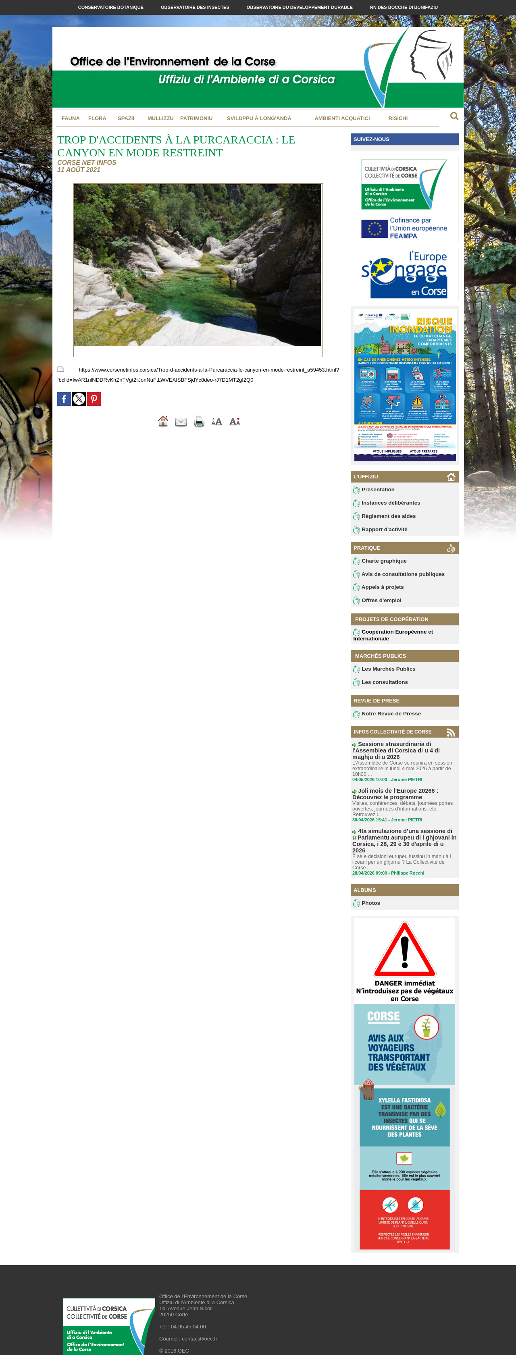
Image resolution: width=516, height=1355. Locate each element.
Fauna (71, 118)
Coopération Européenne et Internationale (389, 638)
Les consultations (378, 686)
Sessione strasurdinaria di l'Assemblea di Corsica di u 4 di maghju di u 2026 (403, 750)
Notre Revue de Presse (384, 718)
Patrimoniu (196, 118)
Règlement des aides (382, 517)
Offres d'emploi (375, 604)
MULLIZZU (161, 118)
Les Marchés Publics (382, 672)
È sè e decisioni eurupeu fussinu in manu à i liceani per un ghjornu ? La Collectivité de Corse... (399, 848)
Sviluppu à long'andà (259, 118)
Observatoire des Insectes (196, 7)
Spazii (126, 118)
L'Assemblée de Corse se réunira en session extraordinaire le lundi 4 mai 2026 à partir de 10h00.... (400, 764)
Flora (97, 118)
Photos (366, 889)
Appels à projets (376, 590)
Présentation (372, 490)
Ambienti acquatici (342, 118)
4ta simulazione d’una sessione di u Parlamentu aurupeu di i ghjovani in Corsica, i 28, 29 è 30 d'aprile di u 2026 (403, 831)
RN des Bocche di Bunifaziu (404, 7)
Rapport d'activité (378, 531)
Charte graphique (378, 563)
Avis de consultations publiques (394, 576)
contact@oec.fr (199, 1325)
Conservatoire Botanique (111, 7)
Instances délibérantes (384, 503)
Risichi (398, 118)
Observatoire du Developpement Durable (300, 7)
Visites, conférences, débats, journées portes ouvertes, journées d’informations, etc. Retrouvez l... (400, 803)
